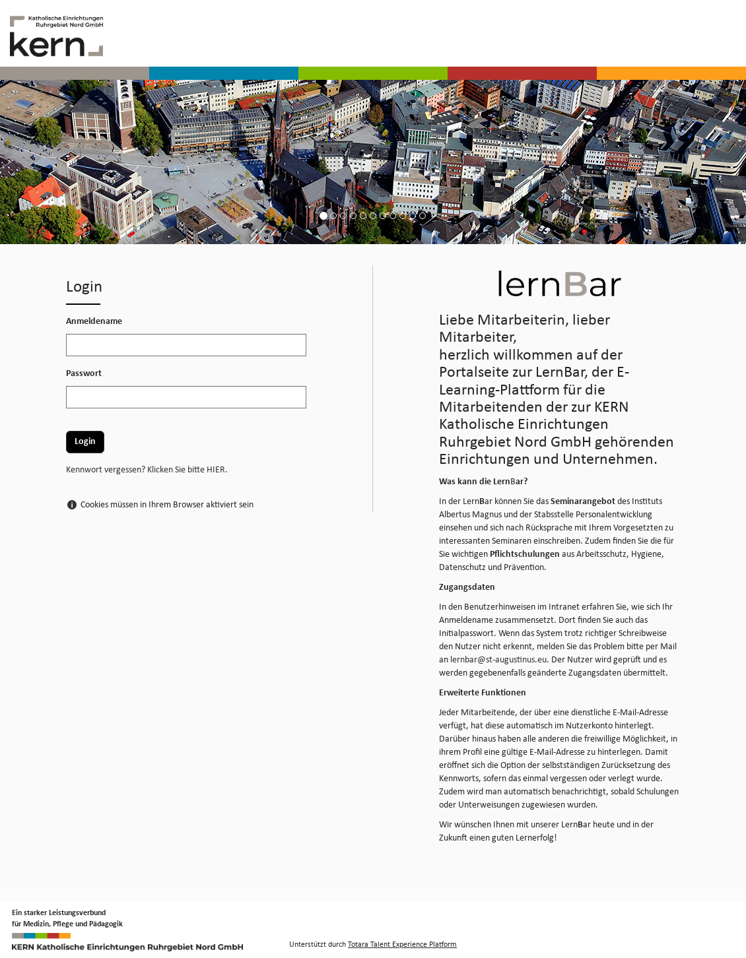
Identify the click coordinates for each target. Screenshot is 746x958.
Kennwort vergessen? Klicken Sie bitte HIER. (147, 470)
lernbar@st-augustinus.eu (498, 660)
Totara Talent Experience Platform (402, 945)
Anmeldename (94, 322)
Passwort (84, 374)
